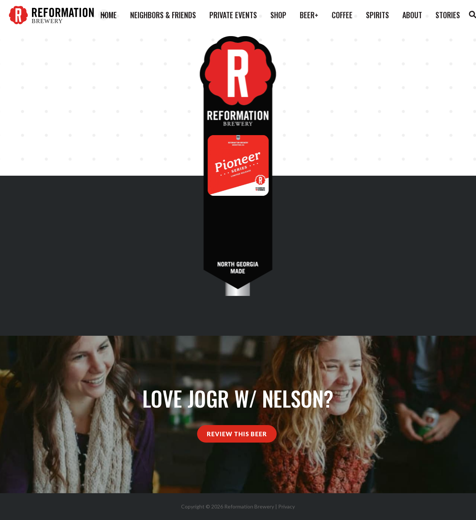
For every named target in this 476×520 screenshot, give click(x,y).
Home (108, 14)
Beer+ (309, 14)
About (412, 14)
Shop (278, 14)
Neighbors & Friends (163, 14)
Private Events (233, 14)
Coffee (342, 14)
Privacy (286, 506)
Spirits (377, 14)
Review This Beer (237, 433)
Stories (447, 14)
